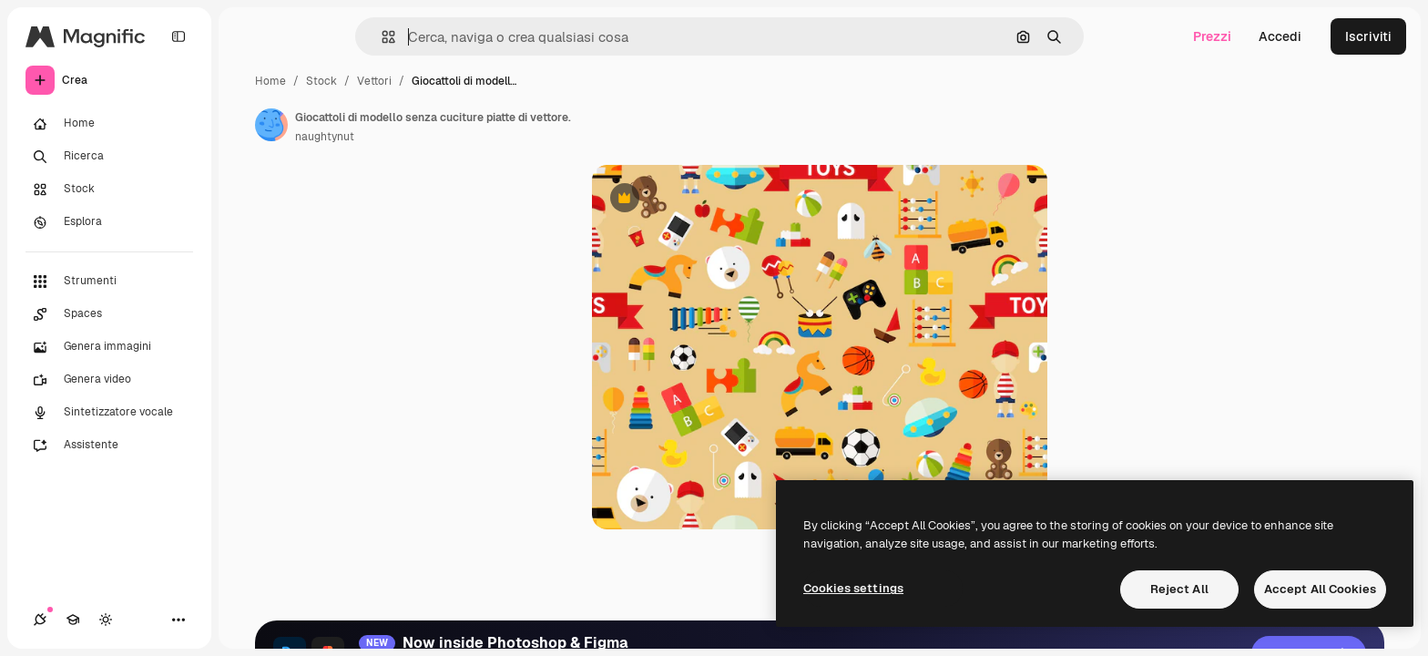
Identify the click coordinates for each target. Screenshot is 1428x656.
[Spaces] (109, 314)
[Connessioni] (40, 619)
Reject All (1179, 589)
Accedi (1280, 36)
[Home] (109, 123)
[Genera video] (109, 380)
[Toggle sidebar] (178, 36)
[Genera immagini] (109, 347)
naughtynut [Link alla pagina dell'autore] (324, 136)
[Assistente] (109, 445)
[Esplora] (109, 222)
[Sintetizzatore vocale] (109, 412)
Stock (321, 81)
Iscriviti (1368, 36)
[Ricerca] (109, 156)
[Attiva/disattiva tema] (105, 619)
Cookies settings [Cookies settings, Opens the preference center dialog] (853, 588)
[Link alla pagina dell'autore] (271, 124)
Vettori (374, 81)
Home (270, 81)
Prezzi (1212, 36)
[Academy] (72, 619)
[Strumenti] (109, 281)
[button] (381, 37)
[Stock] (109, 189)
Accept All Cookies (1320, 589)
